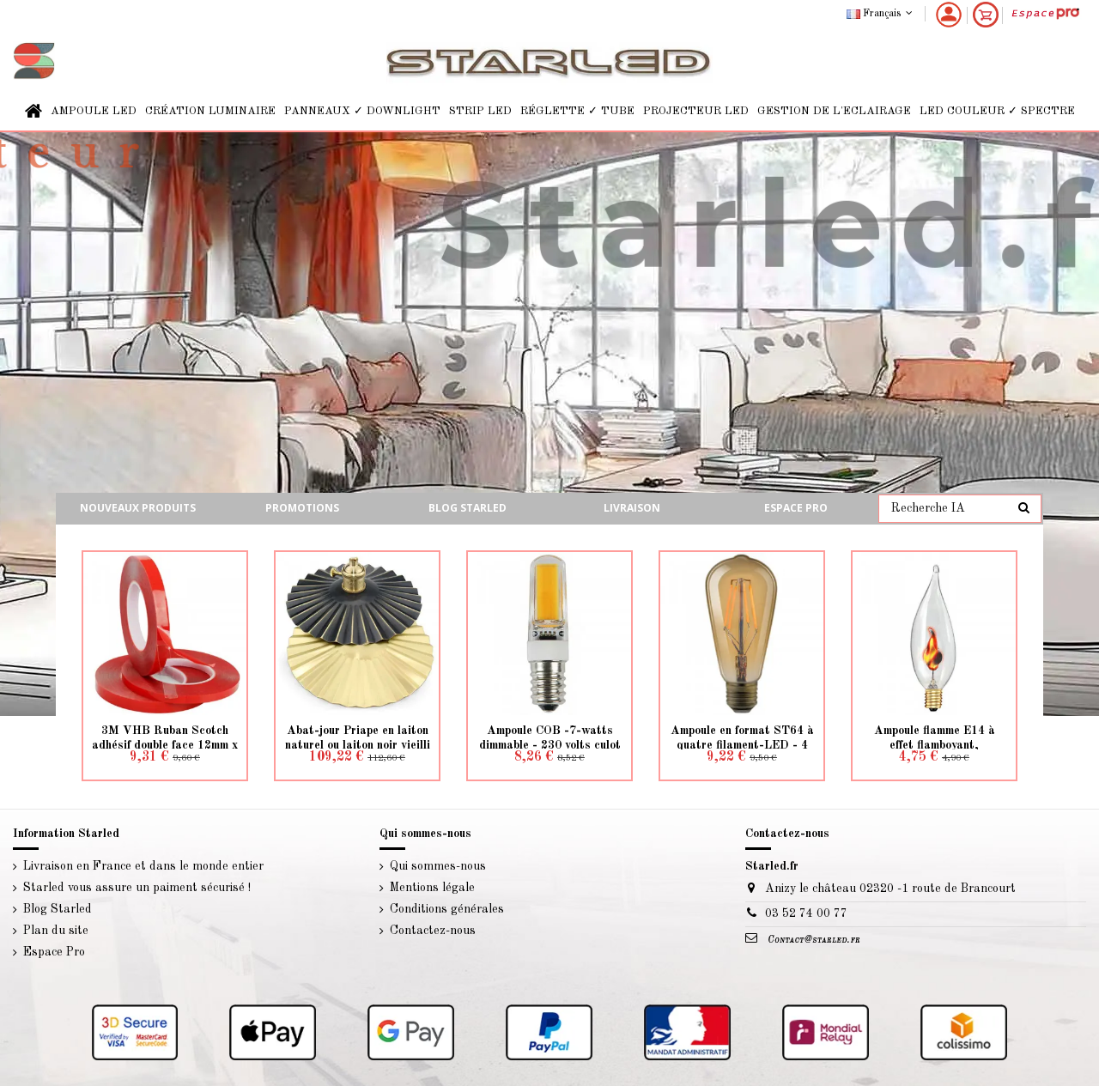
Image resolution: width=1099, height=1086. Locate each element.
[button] (93, 111)
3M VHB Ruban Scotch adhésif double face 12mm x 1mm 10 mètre (165, 745)
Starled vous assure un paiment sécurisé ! (137, 888)
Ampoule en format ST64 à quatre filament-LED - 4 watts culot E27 (742, 745)
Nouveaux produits (138, 508)
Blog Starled (57, 909)
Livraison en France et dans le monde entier (143, 866)
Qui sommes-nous (438, 866)
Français (881, 14)
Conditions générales (447, 909)
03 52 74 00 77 (806, 913)
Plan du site (55, 931)
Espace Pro (796, 508)
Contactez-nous (433, 931)
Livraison (632, 508)
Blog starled (467, 508)
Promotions (302, 508)
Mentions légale (432, 888)
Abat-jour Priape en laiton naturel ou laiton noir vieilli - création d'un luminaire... (357, 745)
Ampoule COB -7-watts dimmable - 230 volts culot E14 (550, 745)
